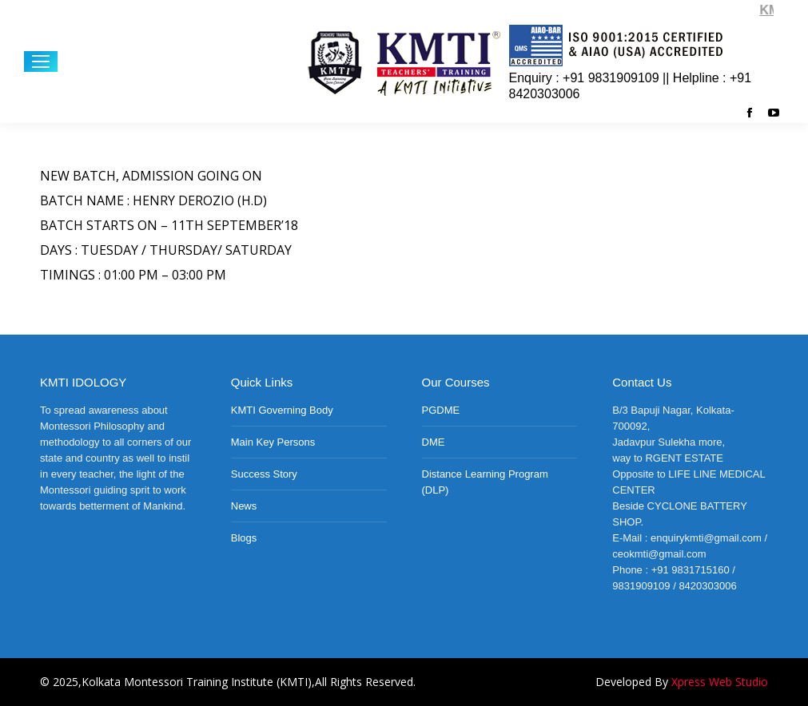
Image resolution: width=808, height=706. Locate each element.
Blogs (244, 538)
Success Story (264, 474)
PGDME (441, 410)
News (244, 506)
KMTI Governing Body (282, 410)
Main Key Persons (273, 442)
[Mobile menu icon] (41, 61)
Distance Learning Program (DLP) (485, 482)
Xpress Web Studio (719, 681)
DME (433, 442)
